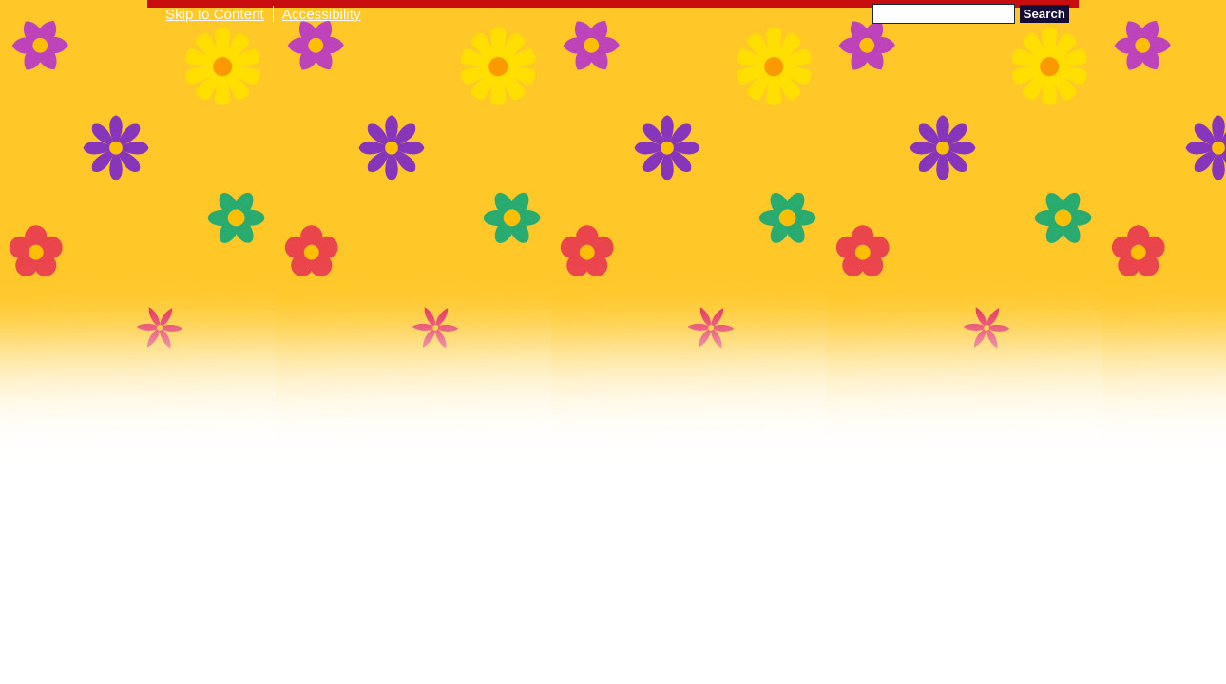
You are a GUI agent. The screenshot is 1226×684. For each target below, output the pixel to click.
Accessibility (321, 14)
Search (1044, 14)
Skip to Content (214, 14)
